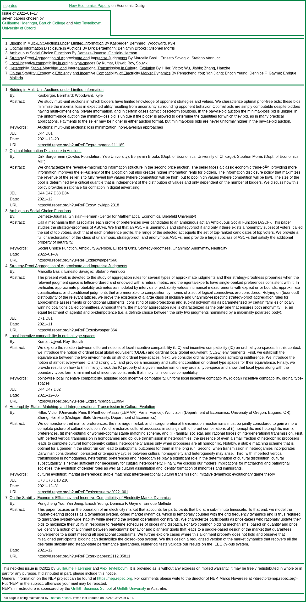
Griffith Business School (91, 588)
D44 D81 (45, 133)
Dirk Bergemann (102, 48)
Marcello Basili (146, 58)
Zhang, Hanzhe (217, 68)
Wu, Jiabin (193, 68)
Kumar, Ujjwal (113, 63)
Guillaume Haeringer (19, 23)
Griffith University (131, 588)
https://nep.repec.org (114, 578)
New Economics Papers (89, 6)
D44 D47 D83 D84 (53, 193)
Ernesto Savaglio (174, 58)
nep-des (10, 6)
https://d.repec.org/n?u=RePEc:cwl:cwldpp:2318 (78, 205)
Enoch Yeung (236, 73)
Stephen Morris (162, 48)
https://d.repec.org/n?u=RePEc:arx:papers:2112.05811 (84, 556)
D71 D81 (45, 318)
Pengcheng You (190, 73)
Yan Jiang (214, 73)
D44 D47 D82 (49, 389)
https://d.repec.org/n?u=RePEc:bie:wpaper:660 (77, 260)
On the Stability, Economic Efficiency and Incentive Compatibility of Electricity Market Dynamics (90, 73)
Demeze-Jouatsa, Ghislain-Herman (107, 53)
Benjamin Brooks (132, 48)
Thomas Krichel (60, 598)
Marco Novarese (233, 578)
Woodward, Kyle (161, 43)
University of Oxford (19, 28)
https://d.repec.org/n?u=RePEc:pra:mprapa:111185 (81, 145)
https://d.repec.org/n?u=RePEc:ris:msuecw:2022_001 (83, 492)
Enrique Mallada (157, 503)
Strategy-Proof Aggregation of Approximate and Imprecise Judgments (68, 58)
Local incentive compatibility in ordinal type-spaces (52, 63)
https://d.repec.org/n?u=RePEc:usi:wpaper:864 (77, 330)
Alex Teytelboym (87, 23)
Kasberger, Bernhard (128, 43)
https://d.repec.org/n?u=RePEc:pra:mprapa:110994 (81, 401)
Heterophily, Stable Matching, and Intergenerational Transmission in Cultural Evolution (82, 68)
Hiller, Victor (172, 68)
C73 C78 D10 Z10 (53, 480)
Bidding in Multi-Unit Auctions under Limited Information (57, 43)
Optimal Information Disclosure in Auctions (46, 48)
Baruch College (52, 23)
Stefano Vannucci (206, 58)
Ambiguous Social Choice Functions (40, 53)
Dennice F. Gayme (265, 73)
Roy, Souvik (137, 63)
